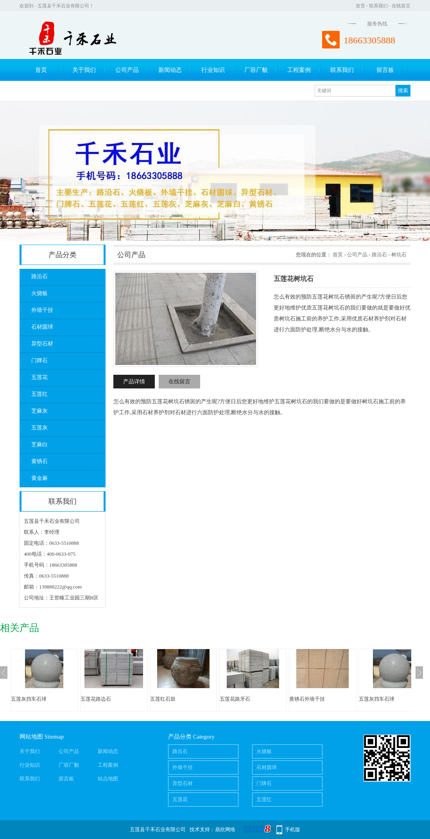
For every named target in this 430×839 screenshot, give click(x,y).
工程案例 (299, 70)
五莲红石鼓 (163, 699)
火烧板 (39, 293)
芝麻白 (39, 444)
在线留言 (401, 6)
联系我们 (378, 6)
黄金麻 (39, 478)
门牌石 (39, 360)
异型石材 (42, 344)
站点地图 (108, 779)
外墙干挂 (42, 310)
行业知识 (213, 70)
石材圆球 (42, 327)
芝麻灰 (39, 411)
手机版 (292, 829)
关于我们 (84, 70)
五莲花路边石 (96, 699)
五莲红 (39, 394)
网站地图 (31, 736)
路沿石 (39, 276)
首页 (360, 6)
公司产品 (127, 70)
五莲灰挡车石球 (29, 699)
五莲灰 (39, 428)
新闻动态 (170, 70)
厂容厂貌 (256, 70)
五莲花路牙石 (235, 699)
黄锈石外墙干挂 (307, 699)
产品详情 (134, 382)
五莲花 (39, 377)
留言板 (385, 70)
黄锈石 (39, 461)
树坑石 (399, 255)
